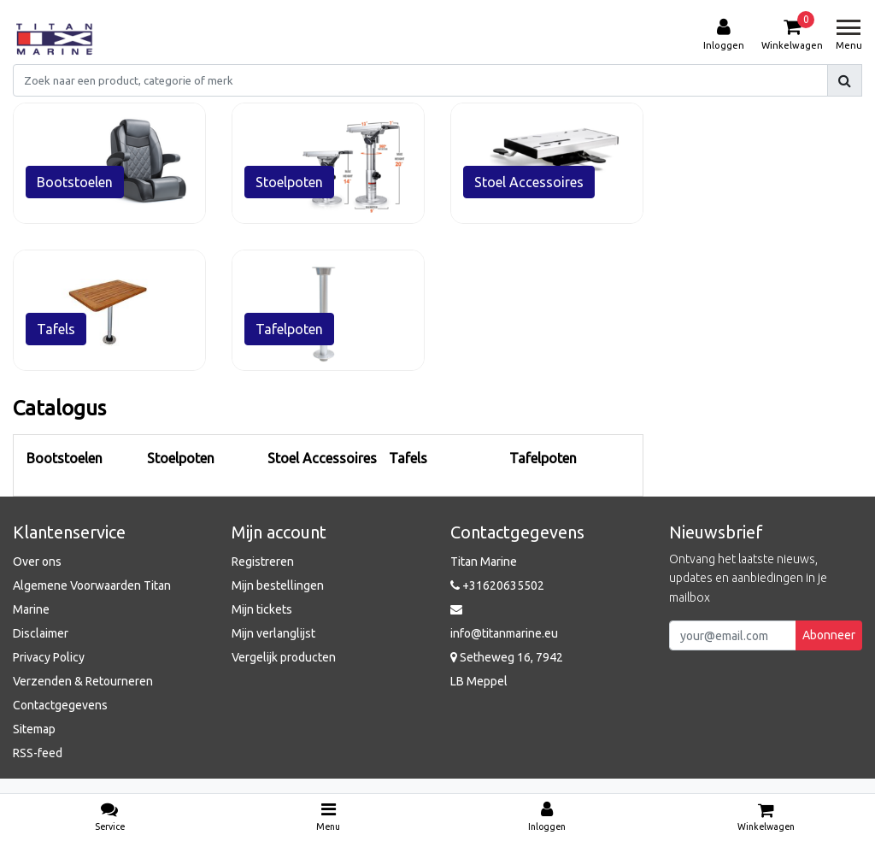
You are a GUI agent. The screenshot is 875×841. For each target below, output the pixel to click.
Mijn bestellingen (278, 585)
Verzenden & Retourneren (83, 681)
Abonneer (828, 635)
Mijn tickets (262, 609)
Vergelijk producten (284, 657)
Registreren (263, 561)
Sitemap (34, 729)
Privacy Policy (49, 657)
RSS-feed (37, 753)
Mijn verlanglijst (273, 633)
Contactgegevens (60, 705)
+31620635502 (497, 585)
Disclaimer (40, 633)
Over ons (37, 561)
